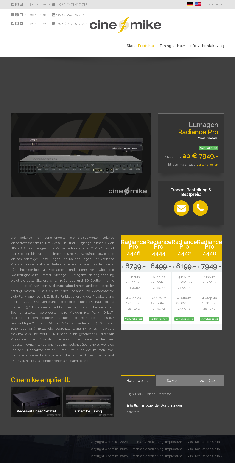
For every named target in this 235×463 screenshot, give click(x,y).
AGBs (189, 442)
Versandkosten (207, 164)
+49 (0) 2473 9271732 (69, 4)
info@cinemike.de (35, 4)
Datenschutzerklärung (147, 442)
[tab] (137, 380)
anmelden (216, 4)
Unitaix (217, 442)
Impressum (174, 442)
